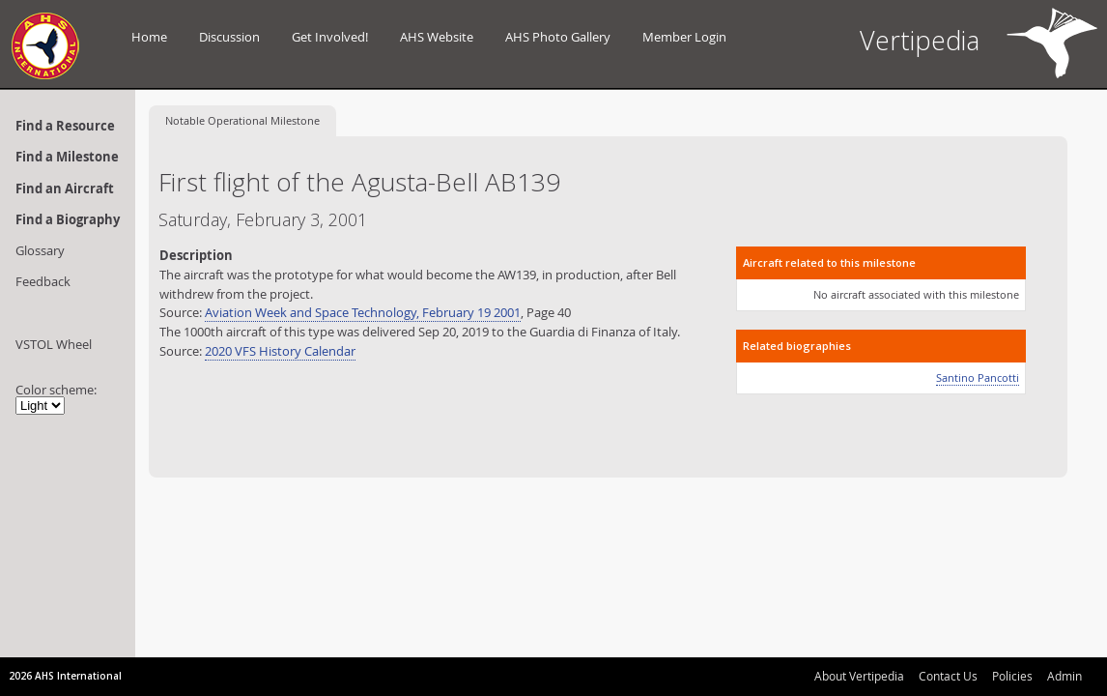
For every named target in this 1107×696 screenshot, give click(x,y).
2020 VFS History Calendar (280, 351)
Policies (1012, 675)
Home (149, 36)
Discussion (229, 36)
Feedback (43, 281)
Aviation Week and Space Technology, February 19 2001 (363, 312)
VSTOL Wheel (53, 344)
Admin (1064, 675)
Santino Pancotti (977, 377)
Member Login (684, 36)
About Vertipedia (859, 675)
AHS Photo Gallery (557, 36)
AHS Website (436, 36)
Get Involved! (330, 36)
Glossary (40, 250)
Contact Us (948, 675)
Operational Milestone (242, 120)
